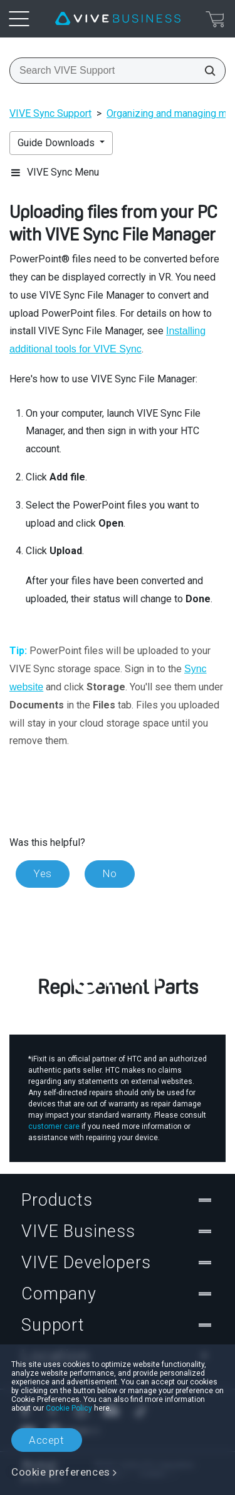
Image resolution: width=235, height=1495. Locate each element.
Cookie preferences (60, 1472)
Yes (42, 873)
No (109, 873)
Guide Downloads (57, 143)
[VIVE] (117, 18)
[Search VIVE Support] (206, 70)
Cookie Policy (69, 1408)
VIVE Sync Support (50, 113)
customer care (54, 1126)
